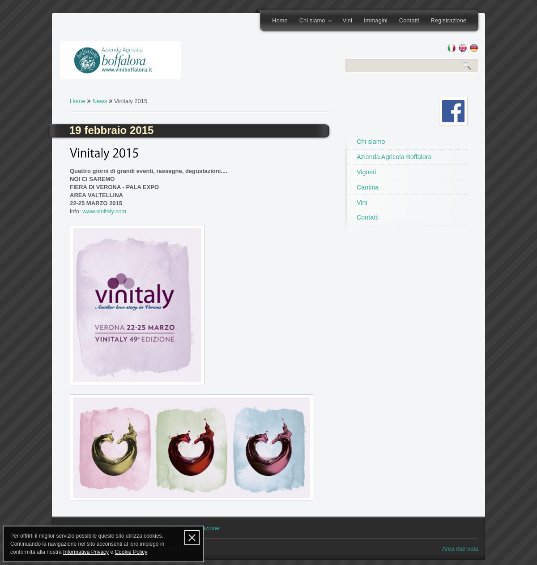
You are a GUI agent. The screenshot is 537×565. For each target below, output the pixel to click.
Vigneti (366, 172)
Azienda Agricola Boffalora (394, 156)
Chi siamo (313, 21)
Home (280, 20)
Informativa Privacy (86, 552)
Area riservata (460, 548)
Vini (347, 20)
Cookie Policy (131, 552)
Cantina (368, 187)
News (100, 101)
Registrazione (449, 20)
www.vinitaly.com (104, 211)
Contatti (409, 20)
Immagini (376, 20)
